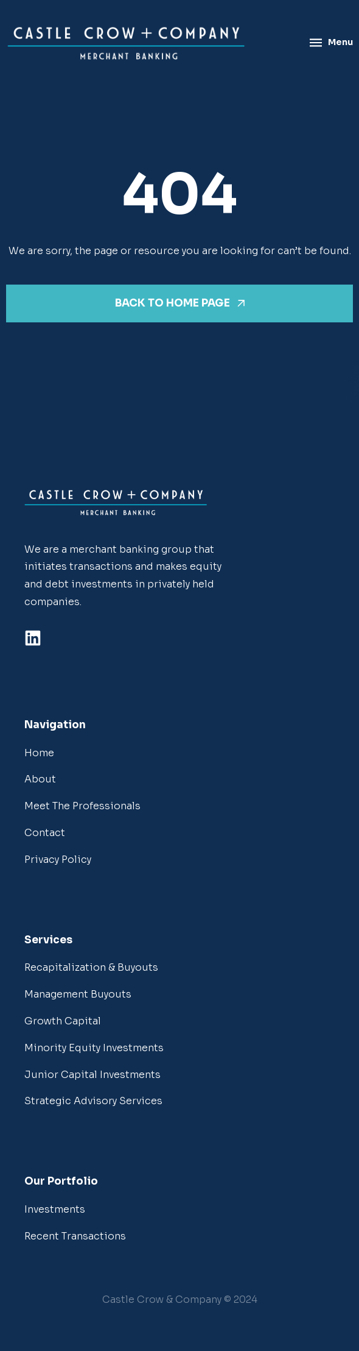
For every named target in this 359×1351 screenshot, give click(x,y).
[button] (179, 1300)
